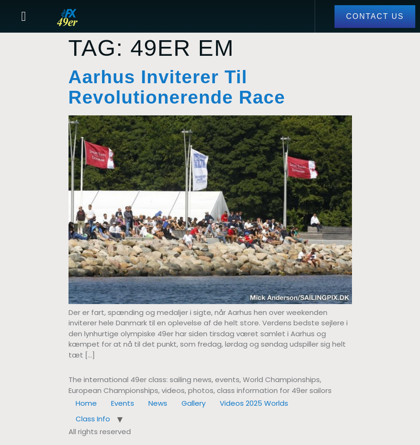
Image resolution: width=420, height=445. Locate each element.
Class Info (93, 419)
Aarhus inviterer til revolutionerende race (177, 87)
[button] (23, 16)
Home (86, 403)
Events (122, 403)
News (157, 403)
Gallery (193, 403)
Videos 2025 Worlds (254, 403)
